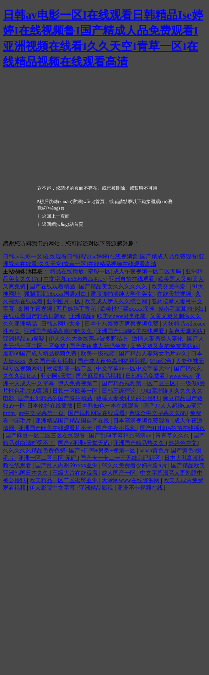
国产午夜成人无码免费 (98, 346)
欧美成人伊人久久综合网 (117, 301)
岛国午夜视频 (36, 309)
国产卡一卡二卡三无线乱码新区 (120, 458)
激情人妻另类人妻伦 (158, 339)
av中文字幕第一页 (42, 413)
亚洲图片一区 (64, 301)
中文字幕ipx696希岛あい (74, 279)
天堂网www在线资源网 (131, 480)
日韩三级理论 (119, 391)
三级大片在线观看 (75, 473)
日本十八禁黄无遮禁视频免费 (122, 324)
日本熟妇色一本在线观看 (108, 406)
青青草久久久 (173, 435)
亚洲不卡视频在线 (140, 488)
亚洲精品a (81, 316)
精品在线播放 (67, 271)
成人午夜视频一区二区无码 (148, 271)
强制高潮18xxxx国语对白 (56, 294)
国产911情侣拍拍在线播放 (172, 428)
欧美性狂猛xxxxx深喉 (128, 309)
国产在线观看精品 (53, 286)
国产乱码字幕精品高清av (120, 435)
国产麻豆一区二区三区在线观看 (45, 435)
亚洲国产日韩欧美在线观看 (131, 331)
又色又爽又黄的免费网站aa (164, 346)
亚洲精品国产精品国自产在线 (73, 421)
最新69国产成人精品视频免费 (40, 353)
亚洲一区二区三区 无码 (48, 458)
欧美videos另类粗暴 (122, 316)
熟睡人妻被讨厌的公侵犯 (128, 398)
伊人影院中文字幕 (53, 488)
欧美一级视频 (98, 353)
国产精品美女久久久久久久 (114, 286)
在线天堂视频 (175, 294)
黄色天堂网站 (186, 331)
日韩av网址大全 (61, 324)
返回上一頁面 (56, 216)
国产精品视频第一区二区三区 (139, 383)
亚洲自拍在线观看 (132, 279)
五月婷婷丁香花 (76, 309)
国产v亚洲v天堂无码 (84, 443)
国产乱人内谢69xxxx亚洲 (67, 465)
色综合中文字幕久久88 (158, 413)
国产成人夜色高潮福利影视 (112, 361)
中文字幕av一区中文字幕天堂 (133, 368)
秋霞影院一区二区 (70, 368)
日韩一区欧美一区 (75, 391)
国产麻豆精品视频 (99, 376)
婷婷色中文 (183, 443)
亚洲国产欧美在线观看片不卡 (55, 428)
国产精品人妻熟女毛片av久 (153, 353)
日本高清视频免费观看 (142, 421)
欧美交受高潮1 (170, 286)
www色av (181, 376)
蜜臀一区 (99, 271)
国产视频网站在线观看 (97, 413)
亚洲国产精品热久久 (139, 443)
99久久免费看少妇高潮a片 (135, 465)
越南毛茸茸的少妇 (181, 309)
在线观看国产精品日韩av (34, 316)
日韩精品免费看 (146, 376)
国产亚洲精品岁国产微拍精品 (55, 398)
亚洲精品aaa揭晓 (24, 339)
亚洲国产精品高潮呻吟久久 (58, 331)
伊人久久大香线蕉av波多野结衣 (89, 339)
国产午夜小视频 (116, 428)
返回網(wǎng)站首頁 (62, 224)
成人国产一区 (119, 473)
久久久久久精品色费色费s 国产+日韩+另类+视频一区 (70, 450)
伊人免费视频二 (78, 383)
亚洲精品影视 (96, 488)
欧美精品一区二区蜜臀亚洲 (64, 480)
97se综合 (161, 361)
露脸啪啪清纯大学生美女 (122, 294)
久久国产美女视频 (51, 361)
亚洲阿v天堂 (57, 376)
